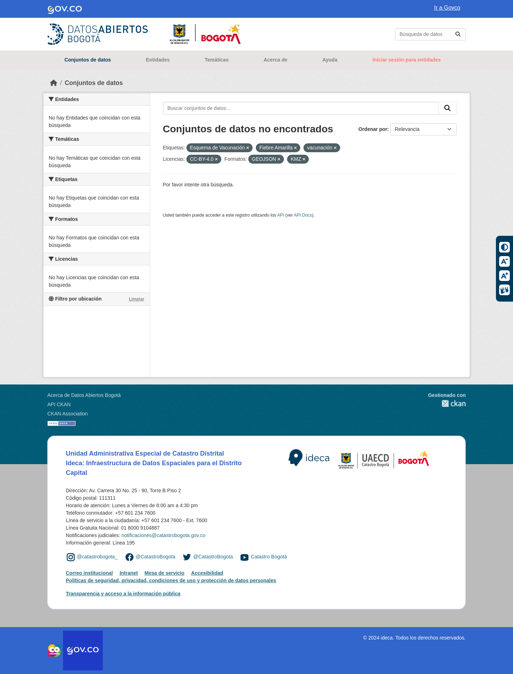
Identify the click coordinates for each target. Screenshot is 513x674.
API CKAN (58, 404)
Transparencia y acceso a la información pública (123, 593)
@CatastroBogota (155, 556)
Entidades (158, 60)
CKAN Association (67, 413)
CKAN (447, 403)
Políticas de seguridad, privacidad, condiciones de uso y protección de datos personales (171, 580)
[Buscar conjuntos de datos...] (430, 34)
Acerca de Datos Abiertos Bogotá (84, 395)
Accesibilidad (207, 573)
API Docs (303, 215)
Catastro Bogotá (269, 556)
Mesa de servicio (164, 573)
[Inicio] (53, 82)
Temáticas (216, 60)
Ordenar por (373, 129)
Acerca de (275, 60)
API (280, 215)
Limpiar (136, 299)
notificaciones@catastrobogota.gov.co (163, 535)
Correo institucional (89, 573)
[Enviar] (458, 34)
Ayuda (329, 60)
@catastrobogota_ (97, 556)
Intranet (129, 573)
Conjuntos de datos (87, 60)
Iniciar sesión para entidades (406, 60)
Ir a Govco (447, 8)
